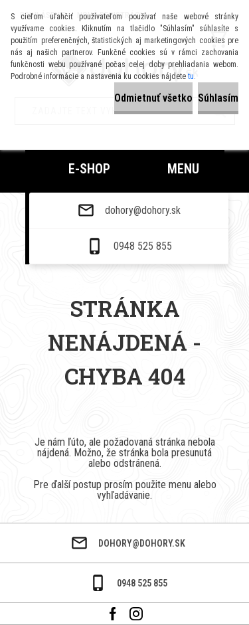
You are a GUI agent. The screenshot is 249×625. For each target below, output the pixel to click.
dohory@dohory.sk (143, 210)
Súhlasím (218, 98)
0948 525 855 (143, 246)
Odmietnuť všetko (153, 98)
